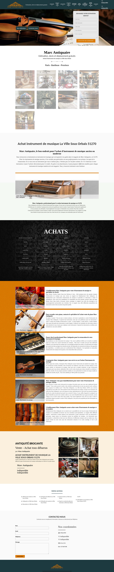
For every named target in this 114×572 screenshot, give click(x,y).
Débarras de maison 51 (57, 5)
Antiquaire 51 (52, 5)
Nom (32, 527)
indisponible (104, 3)
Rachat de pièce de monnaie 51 (90, 4)
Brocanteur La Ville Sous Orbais (30, 504)
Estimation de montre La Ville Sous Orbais (48, 501)
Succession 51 (96, 5)
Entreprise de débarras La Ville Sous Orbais (48, 497)
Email (32, 532)
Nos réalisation (21, 28)
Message (32, 547)
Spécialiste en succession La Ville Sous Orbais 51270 (85, 500)
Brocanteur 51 (63, 5)
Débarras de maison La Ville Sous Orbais (29, 497)
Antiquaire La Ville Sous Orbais (30, 501)
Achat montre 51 (79, 4)
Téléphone (32, 538)
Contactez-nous (33, 28)
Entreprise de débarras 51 (69, 5)
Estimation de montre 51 (74, 4)
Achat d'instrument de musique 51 (84, 5)
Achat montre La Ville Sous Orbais (65, 497)
